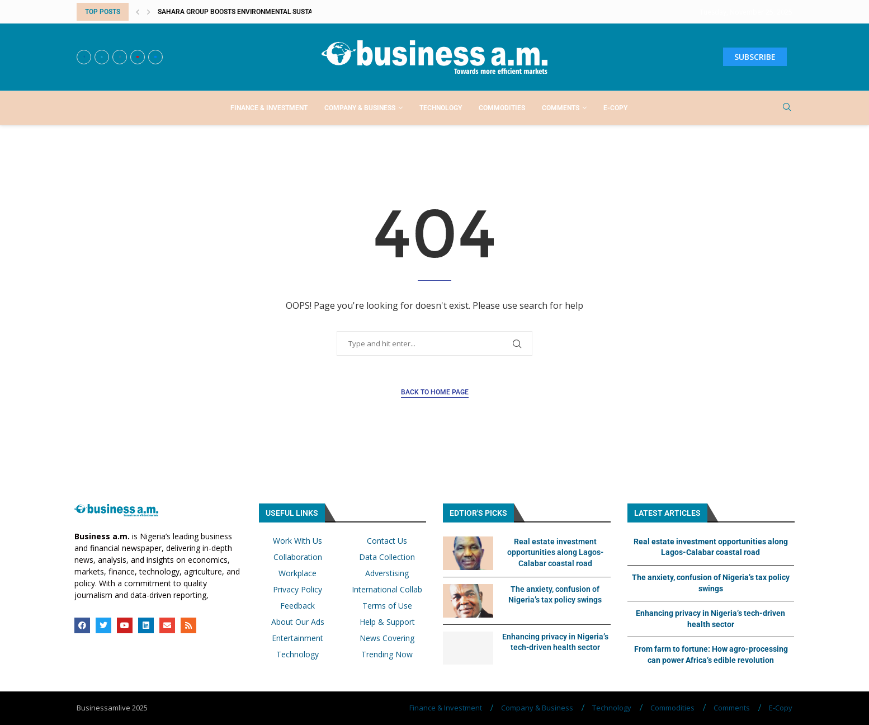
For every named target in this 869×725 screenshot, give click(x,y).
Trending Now (387, 654)
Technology (440, 108)
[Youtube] (137, 57)
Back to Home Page (435, 392)
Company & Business (359, 108)
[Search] (786, 108)
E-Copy (615, 108)
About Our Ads (297, 622)
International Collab (387, 590)
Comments (560, 108)
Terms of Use (387, 606)
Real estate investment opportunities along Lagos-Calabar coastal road (555, 552)
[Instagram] (119, 57)
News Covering (387, 638)
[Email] (155, 57)
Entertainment (297, 638)
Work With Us (297, 541)
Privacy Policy (297, 590)
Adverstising (387, 573)
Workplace (297, 573)
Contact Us (387, 541)
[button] (137, 12)
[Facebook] (84, 57)
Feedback (297, 606)
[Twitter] (102, 57)
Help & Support (387, 622)
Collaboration (297, 557)
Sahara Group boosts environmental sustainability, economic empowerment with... (307, 12)
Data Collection (387, 557)
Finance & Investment (269, 108)
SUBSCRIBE (755, 56)
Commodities (502, 108)
